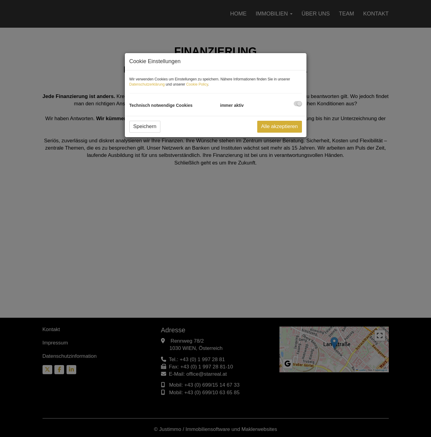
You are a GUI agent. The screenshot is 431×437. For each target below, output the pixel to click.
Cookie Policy (197, 84)
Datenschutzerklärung (147, 84)
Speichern (145, 126)
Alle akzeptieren (279, 126)
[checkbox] (298, 103)
